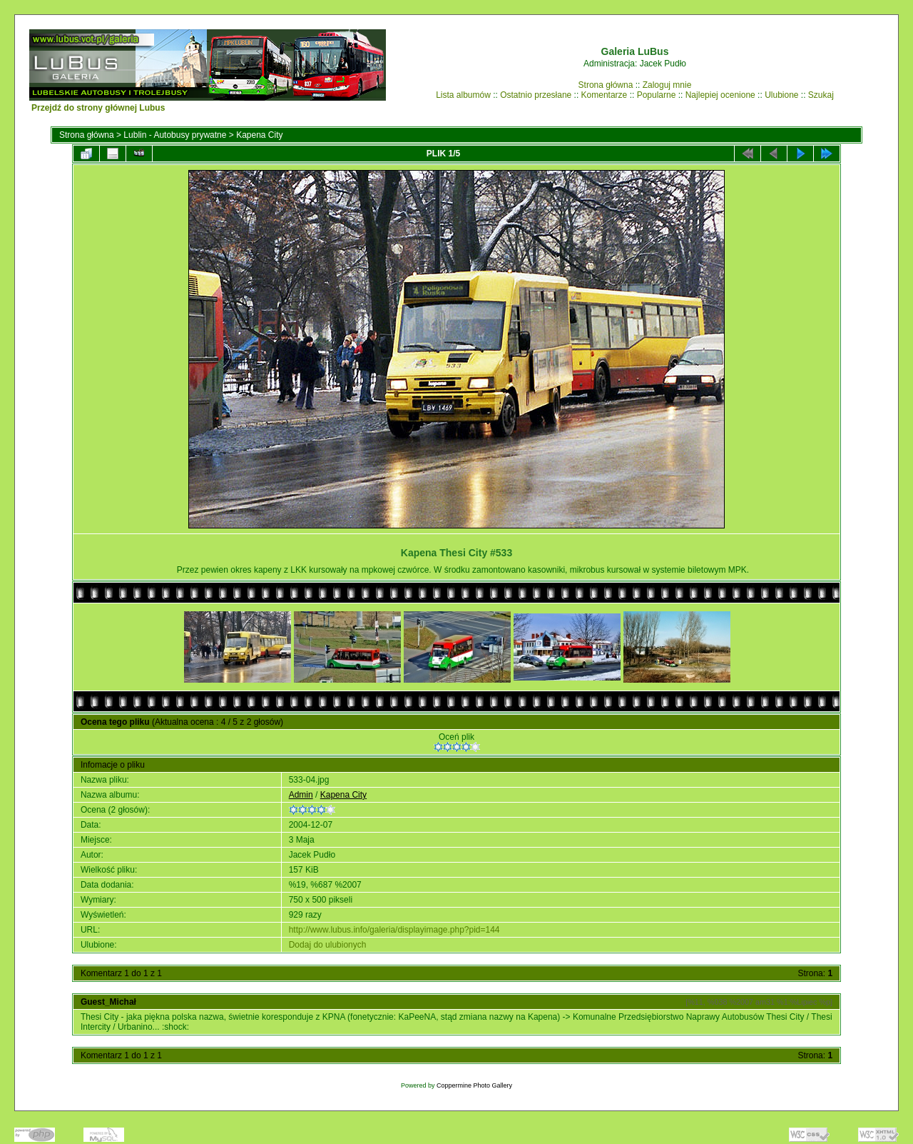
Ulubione (781, 95)
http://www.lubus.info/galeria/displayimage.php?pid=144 (394, 930)
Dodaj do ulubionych (328, 945)
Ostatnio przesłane (535, 95)
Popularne (656, 95)
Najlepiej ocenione (720, 95)
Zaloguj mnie (667, 85)
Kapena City (259, 135)
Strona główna (605, 85)
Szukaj (821, 95)
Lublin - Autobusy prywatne (174, 135)
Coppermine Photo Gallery (474, 1085)
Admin (301, 795)
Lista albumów (463, 95)
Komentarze (604, 95)
